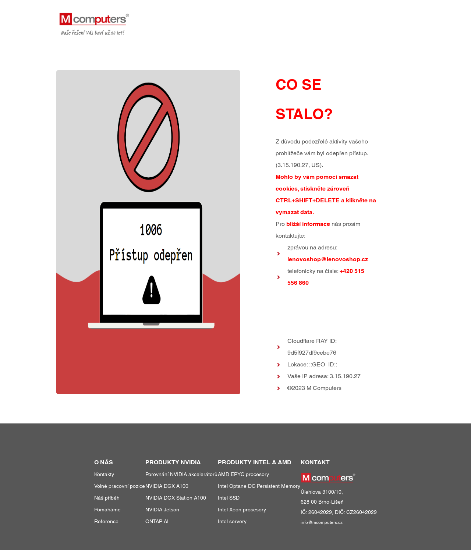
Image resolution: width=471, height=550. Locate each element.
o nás (367, 17)
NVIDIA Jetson (162, 509)
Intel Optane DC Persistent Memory (259, 486)
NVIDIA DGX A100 (166, 486)
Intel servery (232, 521)
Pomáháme (107, 509)
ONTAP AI (157, 521)
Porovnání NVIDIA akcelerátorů (181, 474)
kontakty (398, 17)
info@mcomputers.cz (322, 522)
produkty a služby (277, 17)
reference (334, 17)
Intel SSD (229, 498)
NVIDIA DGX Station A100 (175, 498)
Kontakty (104, 474)
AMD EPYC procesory (243, 474)
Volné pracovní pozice (119, 486)
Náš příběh (107, 498)
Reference (106, 521)
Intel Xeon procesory (242, 509)
